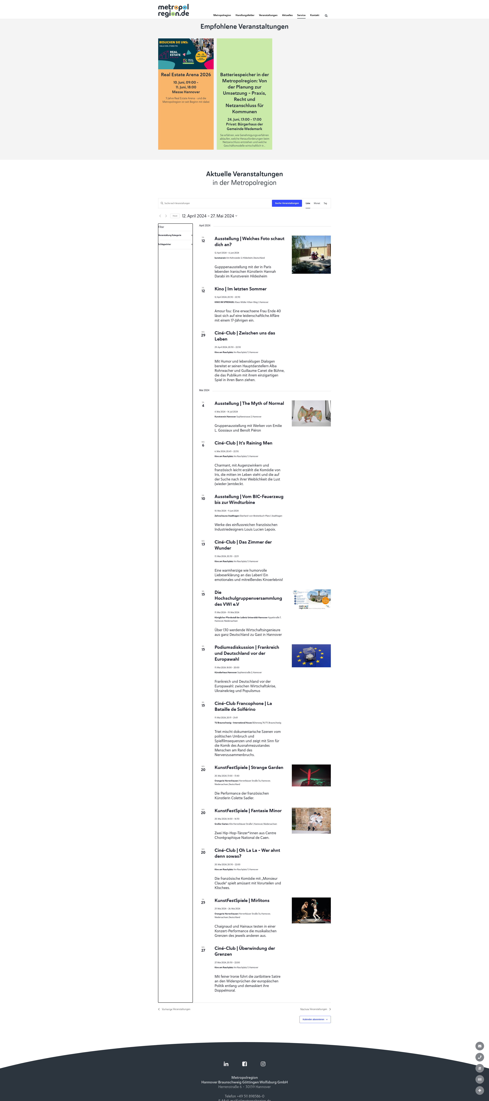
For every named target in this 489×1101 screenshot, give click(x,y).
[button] (222, 16)
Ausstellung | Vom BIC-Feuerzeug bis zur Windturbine (249, 499)
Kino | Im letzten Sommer (241, 289)
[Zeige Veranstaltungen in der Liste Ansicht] (308, 203)
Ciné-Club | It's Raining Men (243, 443)
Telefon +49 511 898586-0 (244, 1096)
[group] (175, 613)
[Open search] (326, 15)
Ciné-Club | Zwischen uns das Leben (245, 336)
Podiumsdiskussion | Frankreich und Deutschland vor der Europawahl (247, 653)
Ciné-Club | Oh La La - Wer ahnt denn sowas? (247, 853)
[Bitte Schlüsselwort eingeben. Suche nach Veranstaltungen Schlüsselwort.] (215, 203)
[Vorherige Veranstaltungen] (160, 216)
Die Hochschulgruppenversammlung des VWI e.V (248, 598)
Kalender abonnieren (313, 1019)
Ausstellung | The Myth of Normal (249, 403)
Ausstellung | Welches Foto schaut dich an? (249, 241)
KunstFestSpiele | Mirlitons (242, 900)
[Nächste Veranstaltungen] (166, 216)
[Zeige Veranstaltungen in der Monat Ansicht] (317, 203)
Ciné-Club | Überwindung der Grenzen (245, 951)
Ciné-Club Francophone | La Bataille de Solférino (243, 706)
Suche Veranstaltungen (287, 203)
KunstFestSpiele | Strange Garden (249, 767)
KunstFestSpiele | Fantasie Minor (248, 811)
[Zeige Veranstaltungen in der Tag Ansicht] (325, 203)
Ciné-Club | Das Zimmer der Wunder (243, 545)
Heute (175, 216)
